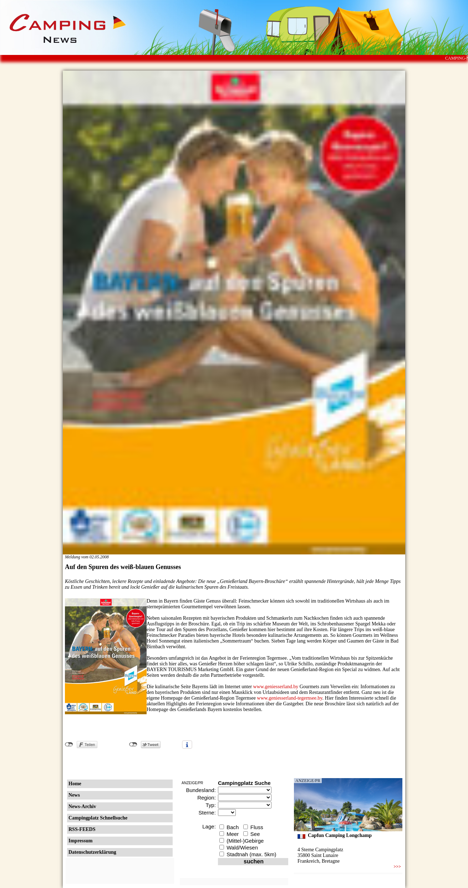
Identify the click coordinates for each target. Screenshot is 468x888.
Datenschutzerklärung (92, 852)
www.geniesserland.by (276, 686)
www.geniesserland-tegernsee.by (289, 698)
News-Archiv (82, 806)
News (74, 795)
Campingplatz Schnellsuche (97, 818)
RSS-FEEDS (81, 829)
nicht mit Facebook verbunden (69, 744)
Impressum (80, 840)
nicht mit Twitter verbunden (133, 744)
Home (74, 783)
